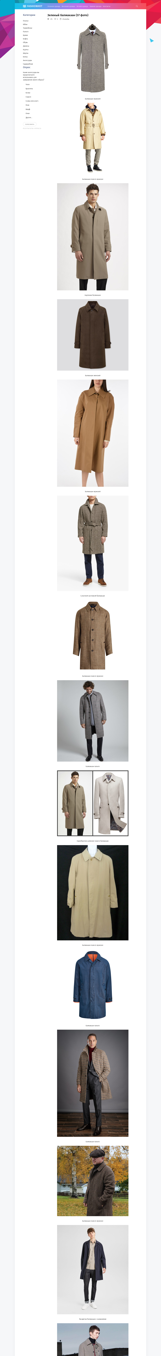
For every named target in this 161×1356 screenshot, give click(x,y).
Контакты (106, 6)
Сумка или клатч (32, 101)
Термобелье (27, 28)
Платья (25, 21)
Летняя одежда (82, 6)
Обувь (25, 42)
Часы (27, 84)
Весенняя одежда (68, 6)
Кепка (25, 57)
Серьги (28, 97)
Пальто (25, 31)
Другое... (29, 117)
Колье (28, 93)
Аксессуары (27, 60)
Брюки (25, 35)
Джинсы (26, 46)
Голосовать (29, 124)
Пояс (27, 105)
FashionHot (34, 6)
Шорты (25, 53)
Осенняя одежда (54, 6)
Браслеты (29, 88)
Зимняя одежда (95, 6)
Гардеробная (28, 64)
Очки (27, 113)
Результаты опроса (32, 128)
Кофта (25, 39)
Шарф (28, 109)
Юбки (25, 24)
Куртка (25, 49)
